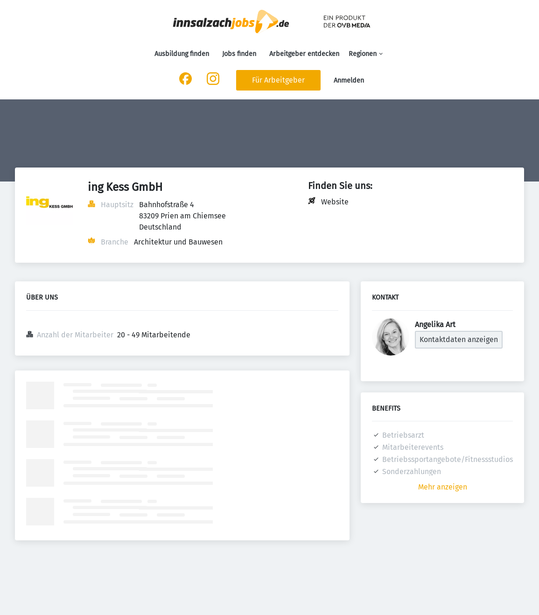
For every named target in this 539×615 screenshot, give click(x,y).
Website (335, 201)
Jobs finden (239, 54)
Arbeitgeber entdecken (304, 54)
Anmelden (349, 80)
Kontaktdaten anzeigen (459, 339)
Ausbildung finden (181, 54)
